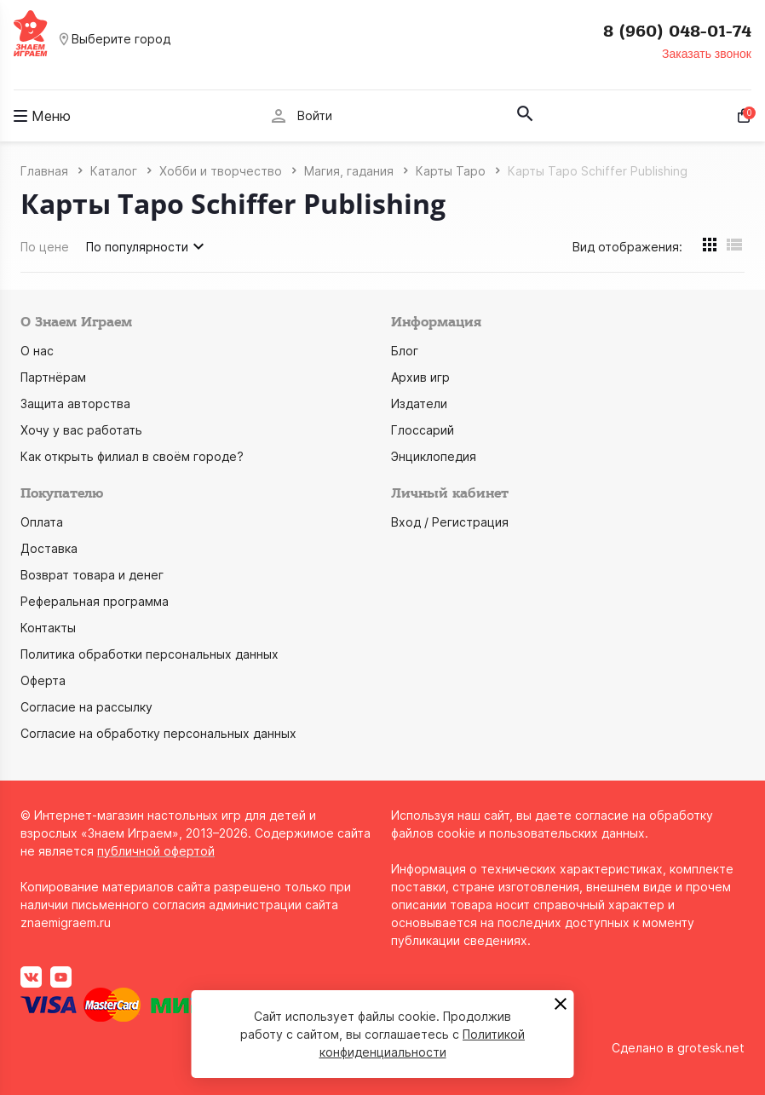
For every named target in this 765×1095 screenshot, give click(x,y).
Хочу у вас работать (81, 430)
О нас (37, 350)
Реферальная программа (94, 601)
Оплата (41, 522)
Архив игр (420, 377)
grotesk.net (711, 1047)
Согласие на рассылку (86, 707)
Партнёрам (53, 377)
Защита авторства (75, 403)
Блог (404, 350)
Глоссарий (422, 430)
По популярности (147, 246)
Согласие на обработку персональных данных (158, 733)
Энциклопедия (433, 456)
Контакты (48, 627)
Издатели (419, 403)
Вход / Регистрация (450, 522)
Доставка (49, 548)
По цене (44, 246)
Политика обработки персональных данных (149, 654)
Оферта (43, 680)
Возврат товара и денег (92, 575)
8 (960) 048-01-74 (677, 31)
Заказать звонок (706, 54)
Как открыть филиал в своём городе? (132, 456)
